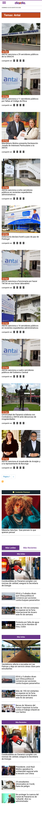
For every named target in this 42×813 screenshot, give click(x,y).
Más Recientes (30, 548)
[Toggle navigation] (4, 2)
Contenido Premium (21, 492)
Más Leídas (10, 548)
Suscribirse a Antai (2, 481)
